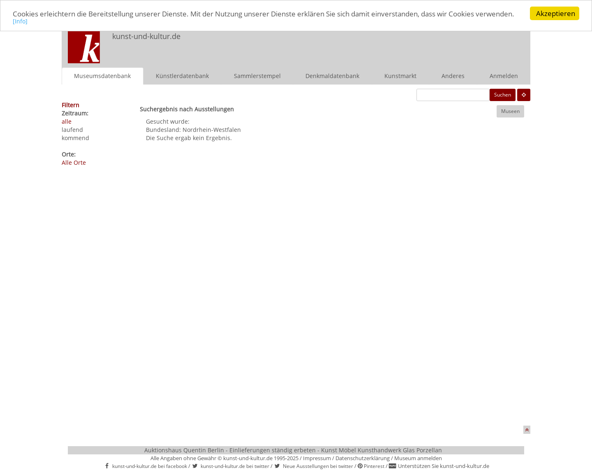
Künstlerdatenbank (182, 75)
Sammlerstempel (257, 75)
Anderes (453, 75)
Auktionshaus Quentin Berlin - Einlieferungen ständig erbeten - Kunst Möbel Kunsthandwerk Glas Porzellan (293, 450)
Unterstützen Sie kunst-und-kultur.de (443, 466)
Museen (510, 110)
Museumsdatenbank (102, 75)
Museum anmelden (418, 457)
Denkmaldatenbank (332, 75)
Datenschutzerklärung (362, 457)
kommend (75, 137)
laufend (72, 129)
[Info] (20, 21)
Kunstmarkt (400, 75)
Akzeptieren (555, 13)
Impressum (317, 457)
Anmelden (504, 75)
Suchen (502, 94)
